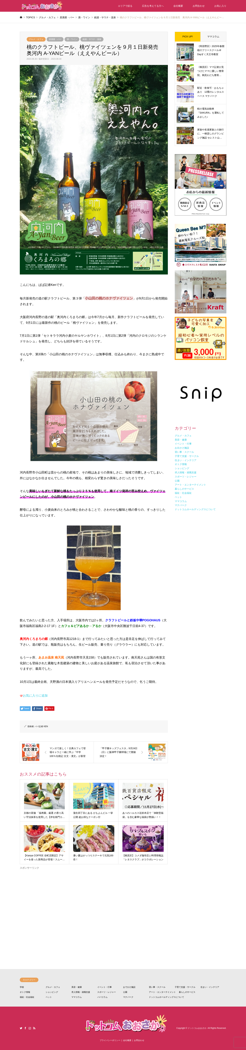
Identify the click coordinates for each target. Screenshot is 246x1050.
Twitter (21, 1028)
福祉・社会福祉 (27, 997)
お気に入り (220, 5)
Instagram (30, 1028)
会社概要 (178, 5)
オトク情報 (25, 992)
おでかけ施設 (129, 987)
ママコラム (213, 36)
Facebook (25, 1028)
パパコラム (102, 997)
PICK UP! (187, 36)
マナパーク (128, 997)
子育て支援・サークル (185, 987)
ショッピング (52, 992)
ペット (49, 997)
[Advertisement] (94, 906)
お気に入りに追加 (35, 695)
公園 (125, 992)
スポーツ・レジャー (106, 992)
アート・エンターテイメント (162, 992)
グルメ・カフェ (36, 39)
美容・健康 (76, 987)
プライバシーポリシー (110, 1040)
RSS (34, 1028)
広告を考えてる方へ (153, 5)
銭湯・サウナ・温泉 (92, 39)
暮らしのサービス (187, 992)
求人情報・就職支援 (80, 992)
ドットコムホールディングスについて (166, 997)
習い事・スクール (157, 987)
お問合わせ (199, 5)
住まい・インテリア (210, 987)
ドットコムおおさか (197, 1028)
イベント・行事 (104, 987)
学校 (22, 987)
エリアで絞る (125, 5)
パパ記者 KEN (41, 726)
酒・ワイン (72, 39)
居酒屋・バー (55, 39)
